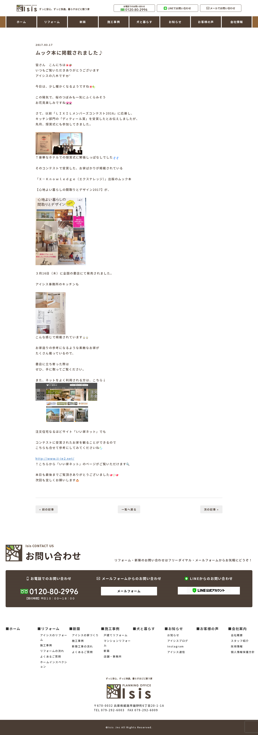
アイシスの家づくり (85, 635)
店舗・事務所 (113, 656)
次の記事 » (211, 509)
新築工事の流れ (82, 646)
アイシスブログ (177, 641)
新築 (83, 22)
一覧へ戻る (129, 509)
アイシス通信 (176, 652)
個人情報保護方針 (243, 652)
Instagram (175, 646)
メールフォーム (129, 591)
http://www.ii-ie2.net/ (55, 458)
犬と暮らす (144, 22)
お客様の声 (206, 22)
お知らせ (175, 22)
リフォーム (52, 22)
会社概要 (237, 635)
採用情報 (237, 646)
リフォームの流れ (52, 651)
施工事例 (113, 22)
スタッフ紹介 (240, 641)
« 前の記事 (46, 509)
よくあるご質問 (50, 656)
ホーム (21, 22)
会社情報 (236, 22)
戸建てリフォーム (116, 635)
